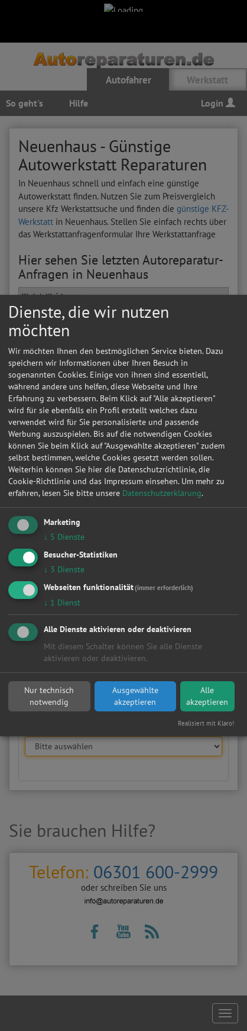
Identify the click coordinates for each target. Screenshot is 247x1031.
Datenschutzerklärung (162, 493)
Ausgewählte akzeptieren (135, 696)
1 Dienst (62, 602)
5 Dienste (64, 536)
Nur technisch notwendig (49, 696)
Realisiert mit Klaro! (206, 723)
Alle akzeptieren (207, 696)
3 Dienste (64, 569)
